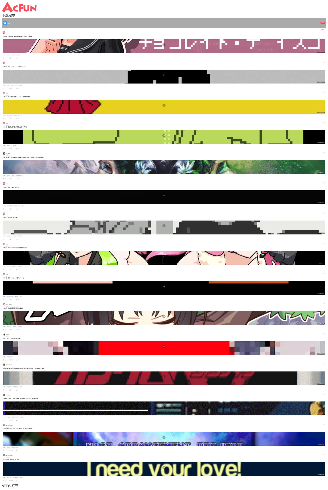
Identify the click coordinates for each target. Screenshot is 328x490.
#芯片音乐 (9, 477)
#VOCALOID (9, 115)
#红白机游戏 (15, 386)
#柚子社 (15, 326)
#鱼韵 (8, 417)
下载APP (8, 15)
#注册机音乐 (15, 477)
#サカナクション (15, 417)
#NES (8, 85)
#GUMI (26, 266)
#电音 (8, 175)
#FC (21, 296)
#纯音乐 (21, 417)
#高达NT (9, 386)
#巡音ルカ (21, 266)
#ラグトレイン (14, 85)
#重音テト (9, 145)
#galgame (20, 326)
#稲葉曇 (20, 85)
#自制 (21, 386)
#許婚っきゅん (10, 296)
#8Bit (4, 85)
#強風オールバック (18, 115)
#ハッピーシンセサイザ (12, 266)
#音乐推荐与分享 (19, 175)
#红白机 (15, 145)
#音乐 (13, 175)
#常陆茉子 (9, 326)
